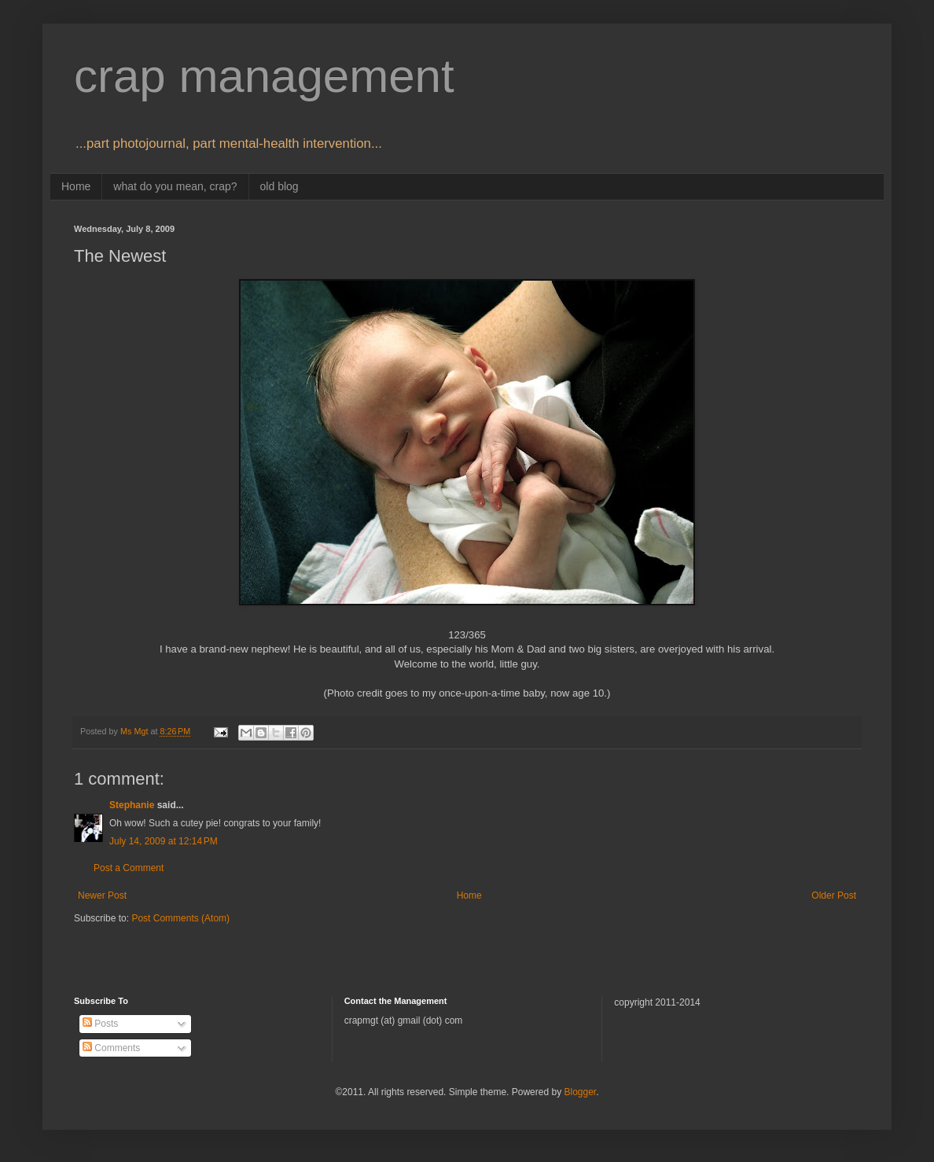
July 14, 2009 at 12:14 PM (163, 841)
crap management (264, 76)
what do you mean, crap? (175, 186)
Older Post (833, 895)
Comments (111, 1048)
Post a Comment (129, 867)
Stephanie (131, 805)
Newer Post (102, 895)
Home (75, 186)
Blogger (580, 1092)
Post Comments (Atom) (180, 918)
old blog (279, 186)
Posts (100, 1023)
